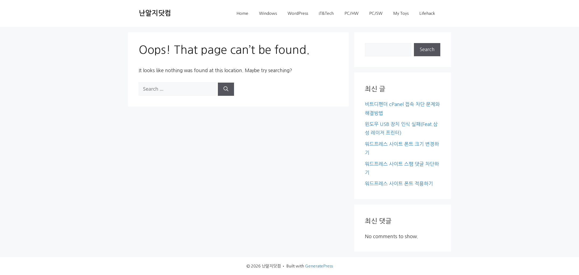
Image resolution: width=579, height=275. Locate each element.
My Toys (401, 13)
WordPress (298, 13)
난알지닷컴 (155, 13)
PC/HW (351, 13)
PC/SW (375, 13)
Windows (268, 13)
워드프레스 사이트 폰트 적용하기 (399, 183)
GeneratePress (319, 266)
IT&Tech (326, 13)
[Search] (226, 89)
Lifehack (427, 13)
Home (242, 13)
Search (427, 49)
